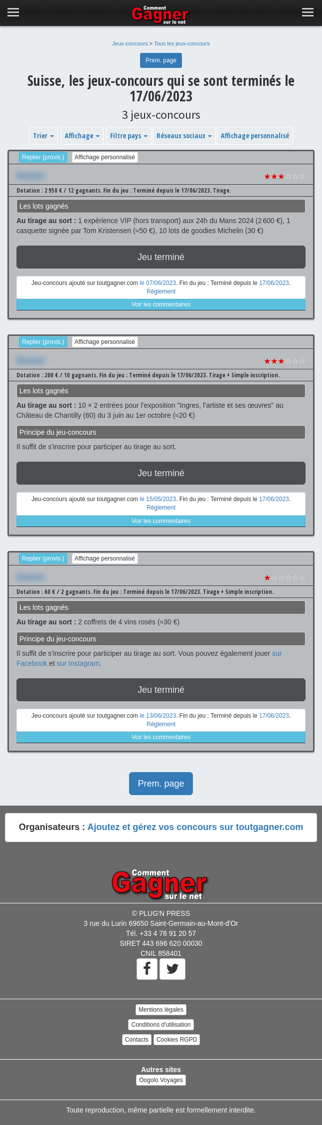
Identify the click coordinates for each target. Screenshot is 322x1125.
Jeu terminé (161, 257)
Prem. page (161, 60)
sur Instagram (78, 663)
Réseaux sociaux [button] (184, 135)
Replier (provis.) (43, 157)
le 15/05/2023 (158, 499)
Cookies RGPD (177, 1039)
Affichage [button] (82, 135)
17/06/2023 (274, 283)
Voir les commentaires (161, 304)
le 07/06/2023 (158, 283)
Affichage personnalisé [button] (255, 135)
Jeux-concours (130, 43)
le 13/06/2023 (158, 715)
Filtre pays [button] (129, 135)
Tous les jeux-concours (182, 43)
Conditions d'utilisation (160, 1024)
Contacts (137, 1039)
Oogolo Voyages (161, 1080)
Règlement (161, 291)
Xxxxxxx (30, 175)
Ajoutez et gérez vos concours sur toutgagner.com (195, 827)
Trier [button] (43, 135)
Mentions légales (161, 1009)
